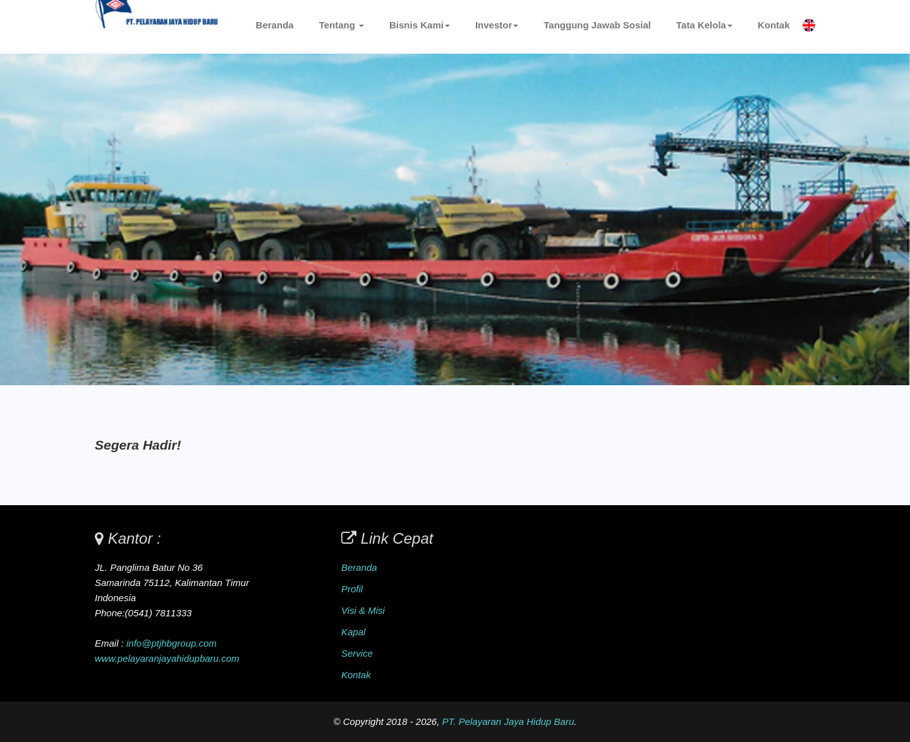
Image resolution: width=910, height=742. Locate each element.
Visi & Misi (363, 610)
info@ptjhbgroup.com (171, 643)
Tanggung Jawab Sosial (597, 25)
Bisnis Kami (419, 25)
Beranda (275, 25)
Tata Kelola (704, 25)
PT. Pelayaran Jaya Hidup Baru (508, 721)
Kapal (353, 631)
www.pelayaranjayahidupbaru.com (167, 658)
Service (357, 653)
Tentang (341, 25)
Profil (352, 588)
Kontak (774, 25)
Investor (496, 25)
